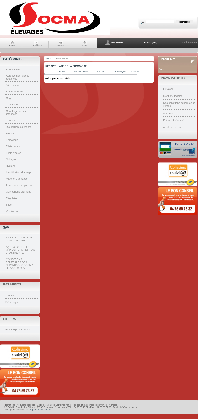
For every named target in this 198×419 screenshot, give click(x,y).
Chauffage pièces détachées (15, 112)
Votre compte (117, 43)
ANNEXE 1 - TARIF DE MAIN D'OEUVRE (18, 239)
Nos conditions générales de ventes (90, 405)
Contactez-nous (63, 405)
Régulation (12, 198)
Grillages (11, 159)
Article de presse (172, 127)
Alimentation (13, 85)
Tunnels (10, 295)
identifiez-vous (189, 42)
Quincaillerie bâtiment (18, 191)
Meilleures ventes (45, 405)
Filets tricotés (13, 152)
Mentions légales (173, 95)
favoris (85, 45)
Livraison (168, 88)
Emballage (12, 139)
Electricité (11, 133)
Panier (166, 59)
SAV (6, 227)
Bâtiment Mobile (15, 91)
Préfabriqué (12, 302)
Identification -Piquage (18, 172)
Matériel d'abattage (17, 178)
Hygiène (10, 165)
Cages (10, 98)
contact (60, 45)
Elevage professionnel (18, 329)
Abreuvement (13, 69)
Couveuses (12, 120)
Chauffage (12, 104)
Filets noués (13, 146)
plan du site (36, 45)
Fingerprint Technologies (40, 409)
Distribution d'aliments (18, 126)
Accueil (12, 45)
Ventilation (12, 211)
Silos (9, 204)
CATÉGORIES (13, 59)
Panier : (147, 43)
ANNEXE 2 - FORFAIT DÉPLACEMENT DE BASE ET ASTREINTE (20, 249)
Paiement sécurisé (173, 120)
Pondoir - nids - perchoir (19, 185)
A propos (168, 113)
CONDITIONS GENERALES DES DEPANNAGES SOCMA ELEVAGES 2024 (19, 264)
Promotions (9, 405)
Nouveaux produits (26, 405)
